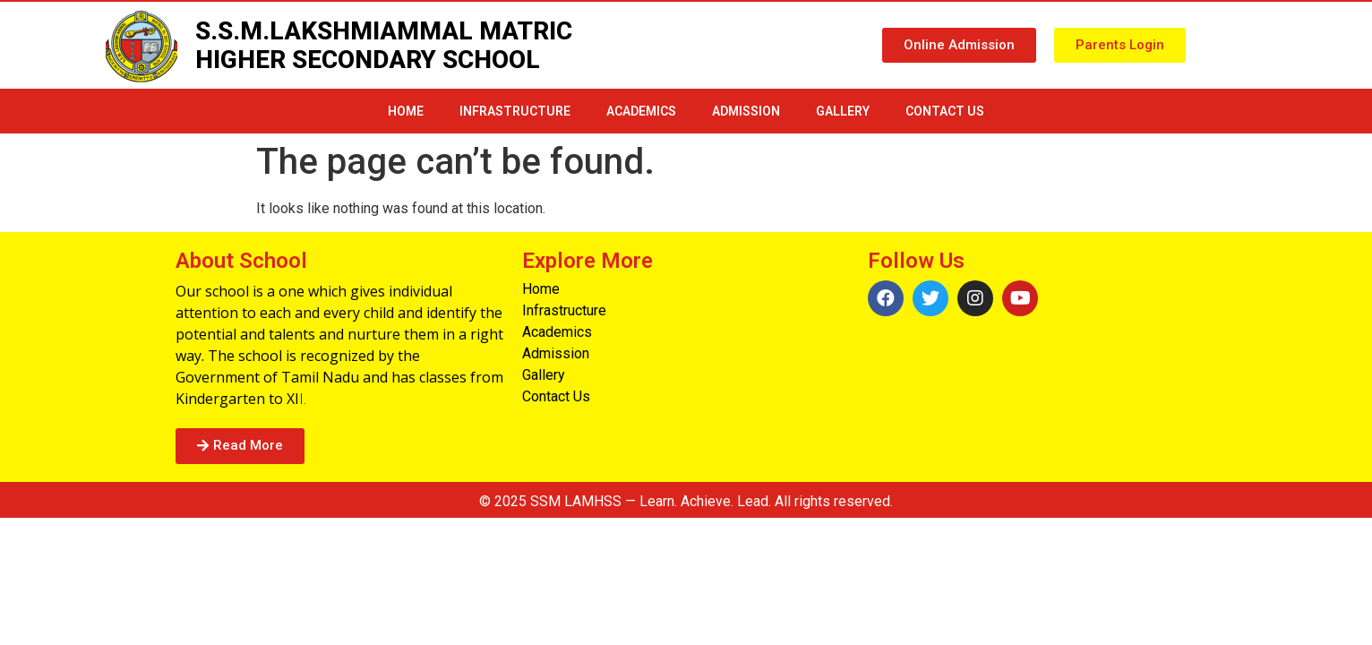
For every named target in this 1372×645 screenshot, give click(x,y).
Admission (746, 111)
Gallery (843, 111)
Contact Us (944, 111)
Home (406, 111)
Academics (641, 111)
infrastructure (514, 111)
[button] (959, 45)
